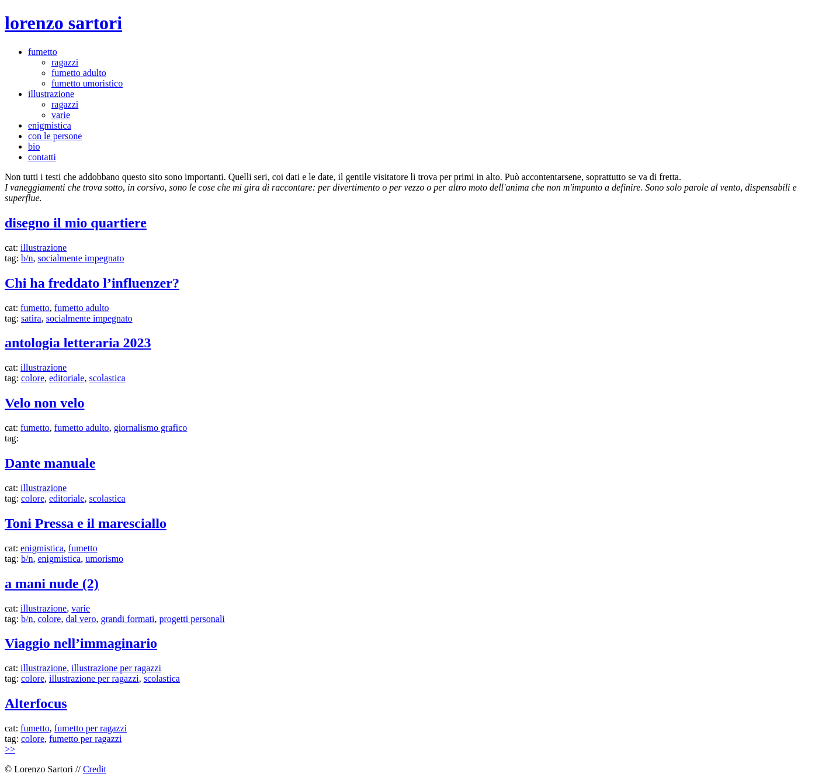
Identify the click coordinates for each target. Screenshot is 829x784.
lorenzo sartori (63, 22)
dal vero (80, 619)
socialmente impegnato (80, 258)
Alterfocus (36, 703)
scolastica (107, 378)
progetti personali (191, 619)
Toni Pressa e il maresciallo (86, 523)
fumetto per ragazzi (90, 728)
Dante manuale (50, 463)
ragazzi (64, 62)
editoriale (66, 378)
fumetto (42, 52)
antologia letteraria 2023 (78, 342)
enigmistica (49, 125)
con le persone (55, 136)
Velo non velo (44, 402)
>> (10, 749)
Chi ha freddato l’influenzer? (92, 283)
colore (32, 378)
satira (31, 318)
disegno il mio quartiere (76, 222)
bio (34, 146)
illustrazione (51, 94)
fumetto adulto (78, 73)
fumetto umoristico (87, 83)
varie (60, 115)
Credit (94, 769)
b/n (27, 258)
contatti (42, 157)
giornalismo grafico (151, 428)
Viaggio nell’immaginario (81, 643)
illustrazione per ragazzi (116, 668)
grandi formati (127, 619)
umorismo (104, 559)
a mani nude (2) (52, 583)
